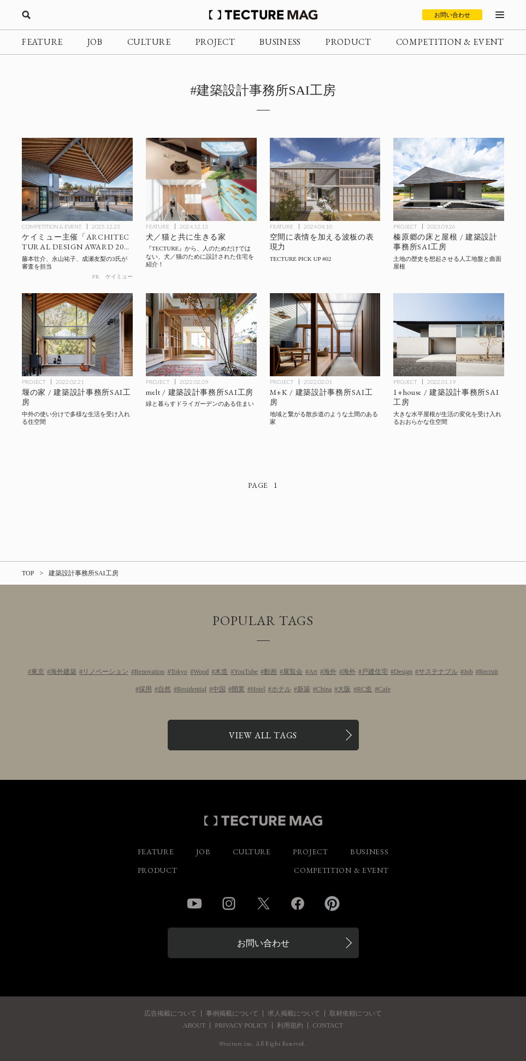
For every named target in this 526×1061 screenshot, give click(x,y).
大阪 (344, 689)
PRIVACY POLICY (241, 1025)
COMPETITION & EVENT (450, 42)
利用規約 (290, 1025)
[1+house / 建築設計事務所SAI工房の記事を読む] (448, 334)
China (324, 689)
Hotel (258, 689)
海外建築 (63, 671)
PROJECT (215, 42)
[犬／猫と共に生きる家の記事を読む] (201, 179)
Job (468, 671)
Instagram (229, 903)
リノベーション (105, 671)
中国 (219, 689)
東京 (37, 671)
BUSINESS (280, 42)
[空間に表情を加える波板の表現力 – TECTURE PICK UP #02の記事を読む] (325, 179)
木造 (221, 671)
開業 (238, 689)
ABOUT (194, 1025)
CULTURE (149, 42)
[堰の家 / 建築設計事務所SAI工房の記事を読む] (77, 334)
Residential (191, 689)
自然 (164, 689)
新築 (303, 689)
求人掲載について (294, 1013)
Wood (201, 671)
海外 (329, 671)
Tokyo (178, 671)
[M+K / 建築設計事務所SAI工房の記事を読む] (325, 334)
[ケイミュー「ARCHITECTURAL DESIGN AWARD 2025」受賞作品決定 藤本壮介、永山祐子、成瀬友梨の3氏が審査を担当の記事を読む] (77, 179)
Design (403, 671)
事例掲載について (232, 1013)
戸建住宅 (375, 671)
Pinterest (332, 903)
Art (313, 671)
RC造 (364, 689)
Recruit (488, 671)
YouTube (246, 671)
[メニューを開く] (499, 14)
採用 (145, 689)
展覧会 (293, 671)
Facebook (297, 903)
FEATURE (42, 42)
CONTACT (327, 1025)
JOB (95, 42)
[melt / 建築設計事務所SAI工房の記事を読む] (201, 334)
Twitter (263, 903)
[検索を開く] (26, 14)
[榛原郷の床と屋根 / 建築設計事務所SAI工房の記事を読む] (448, 179)
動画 (270, 671)
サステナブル (438, 671)
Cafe (384, 689)
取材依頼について (355, 1013)
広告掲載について (170, 1013)
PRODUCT (348, 42)
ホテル (281, 689)
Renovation (149, 671)
